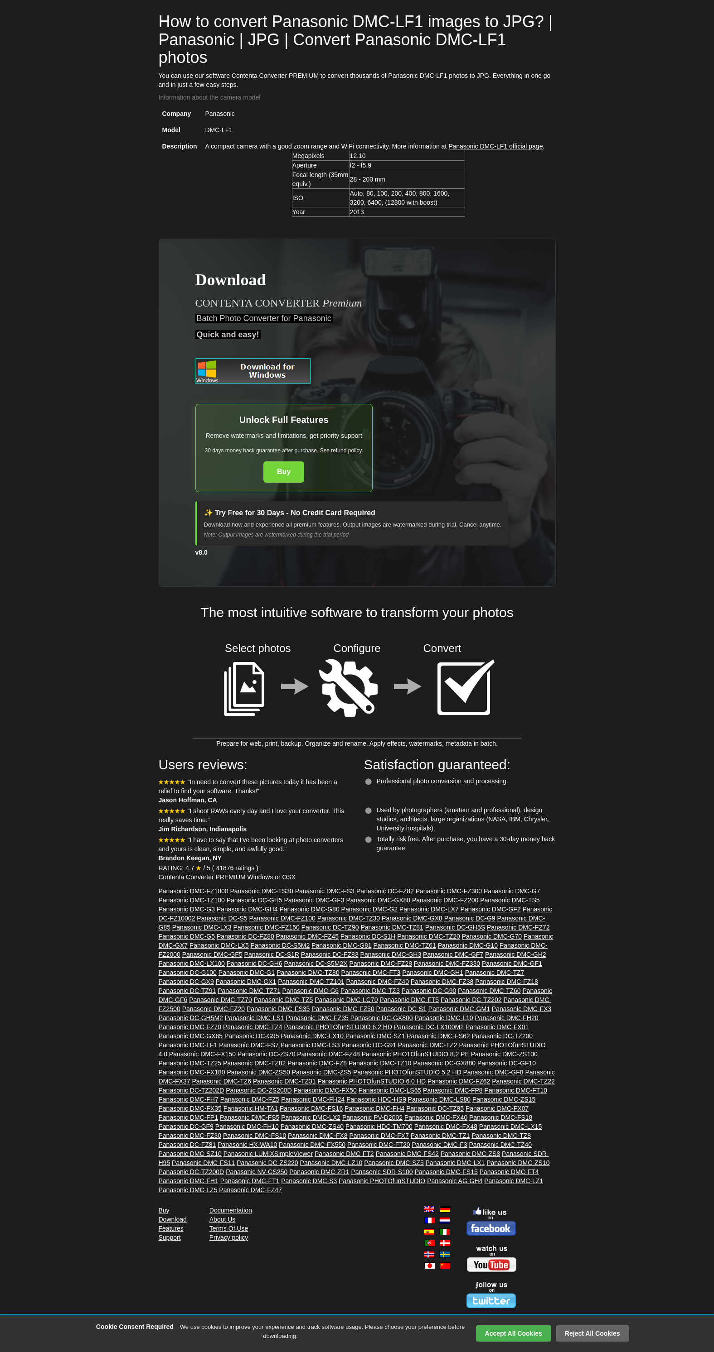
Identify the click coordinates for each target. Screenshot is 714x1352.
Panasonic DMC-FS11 (203, 1162)
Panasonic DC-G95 (251, 1036)
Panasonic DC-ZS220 (267, 1162)
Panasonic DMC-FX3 (522, 1008)
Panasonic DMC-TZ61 (404, 945)
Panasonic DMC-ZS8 (470, 1153)
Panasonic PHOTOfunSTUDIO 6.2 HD (338, 1027)
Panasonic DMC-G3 (187, 909)
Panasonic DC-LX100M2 (429, 1027)
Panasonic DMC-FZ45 (307, 936)
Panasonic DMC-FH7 (189, 1099)
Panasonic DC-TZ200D (191, 1171)
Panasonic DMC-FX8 (318, 1135)
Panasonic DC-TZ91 (187, 990)
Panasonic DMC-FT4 (509, 1171)
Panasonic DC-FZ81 (187, 1144)
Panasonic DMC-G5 (187, 936)
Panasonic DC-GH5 (254, 900)
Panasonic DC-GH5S (455, 927)
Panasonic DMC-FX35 (190, 1108)
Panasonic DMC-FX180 (192, 1072)
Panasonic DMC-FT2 (344, 1153)
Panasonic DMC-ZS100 (504, 1054)
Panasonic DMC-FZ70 (190, 1027)
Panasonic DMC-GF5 (212, 954)
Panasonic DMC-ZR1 (319, 1171)
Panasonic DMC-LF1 (188, 1045)
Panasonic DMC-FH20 (507, 1017)
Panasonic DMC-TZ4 (252, 1027)
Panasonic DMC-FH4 (374, 1108)
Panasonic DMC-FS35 (278, 1008)
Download (173, 1219)
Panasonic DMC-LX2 (310, 1117)
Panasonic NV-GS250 (256, 1171)
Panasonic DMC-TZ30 (348, 918)
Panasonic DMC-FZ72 (518, 927)
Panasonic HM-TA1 (250, 1108)
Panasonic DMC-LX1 (455, 1162)
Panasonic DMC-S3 (309, 1180)
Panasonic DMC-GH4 (247, 909)
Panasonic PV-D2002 (372, 1117)
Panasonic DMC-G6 (310, 990)
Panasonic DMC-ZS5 (322, 1072)
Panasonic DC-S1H (367, 936)
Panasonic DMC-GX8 (412, 918)
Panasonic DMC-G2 (369, 909)
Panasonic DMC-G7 (512, 891)
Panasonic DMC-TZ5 (283, 999)
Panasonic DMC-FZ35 (317, 1017)
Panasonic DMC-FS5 (250, 1117)
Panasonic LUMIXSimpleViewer (268, 1153)
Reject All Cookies (592, 1333)
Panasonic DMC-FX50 (325, 1090)
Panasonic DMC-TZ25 (190, 1063)
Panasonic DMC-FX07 (497, 1108)
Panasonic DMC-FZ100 (282, 918)
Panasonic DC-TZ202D (191, 1090)
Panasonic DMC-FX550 (312, 1144)
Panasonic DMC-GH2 (515, 954)
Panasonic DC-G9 (469, 918)
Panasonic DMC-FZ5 (250, 1099)
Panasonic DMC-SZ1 (375, 1036)
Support (170, 1237)
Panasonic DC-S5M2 (280, 945)
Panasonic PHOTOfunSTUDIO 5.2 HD (407, 1072)
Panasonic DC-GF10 (506, 1063)
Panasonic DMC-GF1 (512, 963)
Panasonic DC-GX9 (186, 981)
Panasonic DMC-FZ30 (190, 1135)
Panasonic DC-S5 (222, 918)
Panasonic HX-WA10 (247, 1144)
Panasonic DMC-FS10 (254, 1135)
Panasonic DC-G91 (368, 1045)
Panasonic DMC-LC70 (346, 999)
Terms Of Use (228, 1228)
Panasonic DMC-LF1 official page (495, 146)
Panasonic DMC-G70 (492, 936)
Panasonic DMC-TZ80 (308, 972)
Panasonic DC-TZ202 (471, 999)
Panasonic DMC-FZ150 (266, 927)
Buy (284, 471)
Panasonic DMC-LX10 (312, 1036)
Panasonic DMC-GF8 (493, 1072)
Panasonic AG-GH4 (454, 1180)
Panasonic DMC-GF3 (314, 900)
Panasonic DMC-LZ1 (513, 1180)
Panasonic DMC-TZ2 (427, 1045)
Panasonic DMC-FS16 (311, 1108)
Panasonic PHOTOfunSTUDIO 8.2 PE (415, 1054)
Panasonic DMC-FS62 (438, 1036)
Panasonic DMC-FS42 (407, 1153)
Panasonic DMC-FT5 (409, 999)
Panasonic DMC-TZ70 (220, 999)
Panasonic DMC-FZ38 (442, 981)
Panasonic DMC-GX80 (378, 900)
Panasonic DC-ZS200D (259, 1090)
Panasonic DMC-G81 (341, 945)
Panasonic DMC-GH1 (432, 972)
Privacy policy (228, 1237)
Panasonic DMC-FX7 (379, 1135)
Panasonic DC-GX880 (444, 1063)
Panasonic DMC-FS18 (500, 1117)
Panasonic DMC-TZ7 (495, 972)
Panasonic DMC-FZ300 (449, 891)
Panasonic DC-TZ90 (330, 927)
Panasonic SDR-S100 (382, 1171)
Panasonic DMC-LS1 (254, 1017)
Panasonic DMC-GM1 (459, 1008)
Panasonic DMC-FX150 (202, 1054)
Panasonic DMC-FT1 (250, 1180)
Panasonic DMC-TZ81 (391, 927)
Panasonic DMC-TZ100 (192, 900)
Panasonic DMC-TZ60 (489, 990)
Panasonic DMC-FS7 (249, 1045)
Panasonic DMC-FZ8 (317, 1063)
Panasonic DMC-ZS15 (503, 1099)
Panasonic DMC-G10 (468, 945)
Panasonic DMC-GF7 (453, 954)
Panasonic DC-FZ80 (245, 936)
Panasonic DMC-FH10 (247, 1126)
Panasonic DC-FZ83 (330, 954)
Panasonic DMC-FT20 (378, 1144)
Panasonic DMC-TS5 (510, 900)
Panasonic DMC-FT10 (516, 1090)
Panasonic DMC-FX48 (445, 1126)
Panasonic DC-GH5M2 (191, 1017)
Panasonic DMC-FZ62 (459, 1081)
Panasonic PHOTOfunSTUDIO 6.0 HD (371, 1081)
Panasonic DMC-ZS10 (517, 1162)
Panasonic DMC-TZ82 (254, 1063)
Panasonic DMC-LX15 (510, 1126)
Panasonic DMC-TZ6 (221, 1081)
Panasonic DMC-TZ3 (370, 990)
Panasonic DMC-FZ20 (213, 1008)
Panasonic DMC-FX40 (435, 1117)
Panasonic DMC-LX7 (429, 909)
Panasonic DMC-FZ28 (380, 963)
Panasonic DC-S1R (271, 954)
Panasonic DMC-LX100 (192, 963)
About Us (222, 1219)
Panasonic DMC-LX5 (219, 945)
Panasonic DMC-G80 (309, 909)
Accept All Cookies (513, 1333)
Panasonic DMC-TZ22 (523, 1081)
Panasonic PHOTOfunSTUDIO (382, 1180)
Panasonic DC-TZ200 (502, 1036)
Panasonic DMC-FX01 (497, 1027)
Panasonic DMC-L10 (443, 1017)
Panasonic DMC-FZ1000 (193, 891)
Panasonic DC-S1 (401, 1008)
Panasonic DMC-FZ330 (447, 963)
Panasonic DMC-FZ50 (342, 1008)
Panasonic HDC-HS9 (376, 1099)
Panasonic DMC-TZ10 (380, 1063)
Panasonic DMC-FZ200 (445, 900)
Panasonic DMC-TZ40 (500, 1144)
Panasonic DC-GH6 (254, 963)
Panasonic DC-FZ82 (385, 891)
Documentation (230, 1210)
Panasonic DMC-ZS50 (258, 1072)
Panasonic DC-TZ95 (435, 1108)
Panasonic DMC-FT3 (371, 972)
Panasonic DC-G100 (188, 972)
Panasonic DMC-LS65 (390, 1090)
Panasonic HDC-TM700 (379, 1126)
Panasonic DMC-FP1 (189, 1117)
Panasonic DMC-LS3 (310, 1045)
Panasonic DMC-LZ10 (331, 1162)
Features (171, 1228)
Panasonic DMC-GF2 (491, 909)
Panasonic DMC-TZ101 (311, 981)
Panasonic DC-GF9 (186, 1126)
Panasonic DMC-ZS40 (312, 1126)
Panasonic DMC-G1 (247, 972)
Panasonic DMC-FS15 (445, 1171)
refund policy (346, 450)
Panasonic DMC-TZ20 (428, 936)
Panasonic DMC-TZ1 (440, 1135)
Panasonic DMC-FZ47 (250, 1190)
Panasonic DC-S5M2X (316, 963)
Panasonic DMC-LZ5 (188, 1190)
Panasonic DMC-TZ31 (284, 1081)
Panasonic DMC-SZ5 (394, 1162)
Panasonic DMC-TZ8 (501, 1135)
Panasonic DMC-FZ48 (328, 1054)
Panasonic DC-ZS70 (267, 1054)
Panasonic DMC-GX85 (191, 1036)
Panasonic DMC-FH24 (313, 1099)
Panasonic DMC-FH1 (189, 1180)
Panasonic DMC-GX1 (246, 981)
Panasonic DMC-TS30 (261, 891)
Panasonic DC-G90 (429, 990)
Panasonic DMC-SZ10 (190, 1153)
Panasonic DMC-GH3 (391, 954)
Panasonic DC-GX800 (381, 1017)
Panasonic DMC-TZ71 (249, 990)
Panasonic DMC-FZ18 (506, 981)
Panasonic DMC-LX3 (202, 927)
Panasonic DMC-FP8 (453, 1090)
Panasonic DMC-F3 (439, 1144)
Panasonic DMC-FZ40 (377, 981)
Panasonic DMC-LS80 (439, 1099)
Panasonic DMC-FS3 (325, 891)
